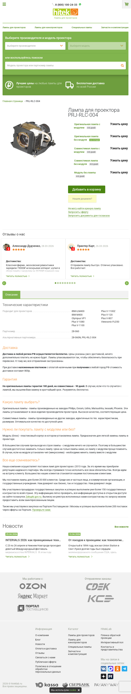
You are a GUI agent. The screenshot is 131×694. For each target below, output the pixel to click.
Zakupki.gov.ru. (34, 496)
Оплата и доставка (46, 648)
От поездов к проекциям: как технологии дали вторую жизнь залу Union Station (96, 540)
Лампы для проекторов (14, 27)
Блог (38, 639)
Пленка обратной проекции (110, 636)
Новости (40, 644)
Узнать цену (119, 124)
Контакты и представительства (112, 648)
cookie (72, 690)
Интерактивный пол (112, 642)
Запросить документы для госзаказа (89, 215)
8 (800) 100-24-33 (66, 4)
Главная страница (13, 101)
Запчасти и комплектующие (114, 27)
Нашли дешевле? (82, 198)
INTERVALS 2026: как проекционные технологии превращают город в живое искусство (33, 540)
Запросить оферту (78, 212)
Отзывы (40, 653)
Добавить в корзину (86, 189)
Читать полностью (18, 276)
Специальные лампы (82, 27)
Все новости (121, 527)
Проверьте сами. (41, 509)
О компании (42, 635)
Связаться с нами (45, 657)
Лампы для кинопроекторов (48, 27)
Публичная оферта (45, 662)
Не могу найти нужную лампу (84, 208)
